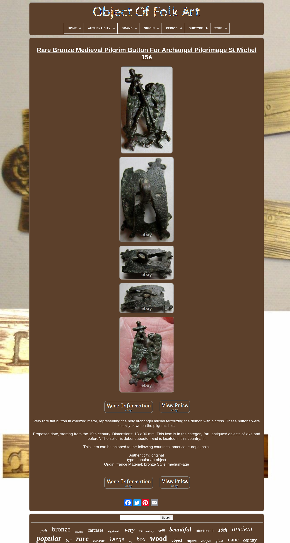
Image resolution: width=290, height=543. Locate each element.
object (177, 540)
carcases (96, 530)
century (250, 540)
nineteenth (205, 530)
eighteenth (114, 531)
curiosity (98, 541)
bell (69, 540)
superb (192, 541)
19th (222, 530)
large (117, 540)
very (130, 530)
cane (233, 540)
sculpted (79, 531)
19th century (146, 531)
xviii (161, 531)
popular (48, 538)
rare (82, 538)
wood (158, 538)
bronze (61, 529)
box (141, 539)
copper (206, 541)
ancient (242, 529)
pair (44, 530)
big (130, 541)
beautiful (180, 529)
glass (219, 540)
